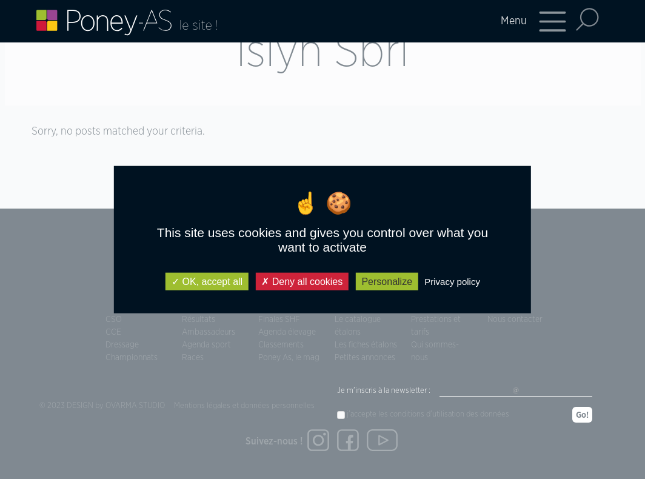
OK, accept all (207, 281)
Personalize (386, 281)
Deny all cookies (302, 281)
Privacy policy (452, 281)
